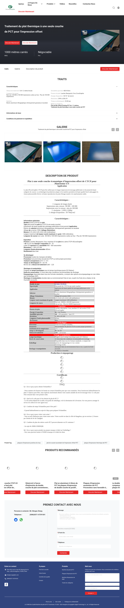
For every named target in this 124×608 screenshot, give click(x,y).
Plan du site (49, 601)
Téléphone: (61, 542)
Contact (41, 580)
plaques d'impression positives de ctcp (29, 443)
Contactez (63, 553)
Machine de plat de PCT (68, 569)
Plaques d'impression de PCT (69, 573)
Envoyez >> (91, 593)
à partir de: (61, 532)
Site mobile (58, 601)
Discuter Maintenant (12, 43)
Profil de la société (43, 569)
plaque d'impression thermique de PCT (95, 443)
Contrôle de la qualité (44, 577)
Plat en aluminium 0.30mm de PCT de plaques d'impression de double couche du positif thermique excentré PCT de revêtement (105, 487)
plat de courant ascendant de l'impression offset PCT (62, 443)
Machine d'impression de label (68, 578)
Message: (61, 510)
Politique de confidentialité (71, 601)
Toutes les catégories (67, 583)
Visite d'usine (42, 573)
